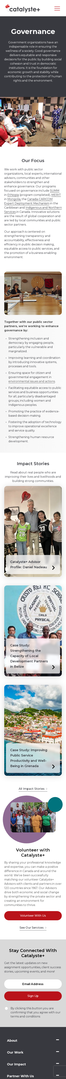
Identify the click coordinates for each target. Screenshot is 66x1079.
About (12, 1041)
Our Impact (16, 1064)
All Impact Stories (33, 788)
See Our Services (33, 927)
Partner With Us (20, 1076)
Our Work (15, 1052)
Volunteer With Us (33, 915)
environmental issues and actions (31, 381)
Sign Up (33, 996)
